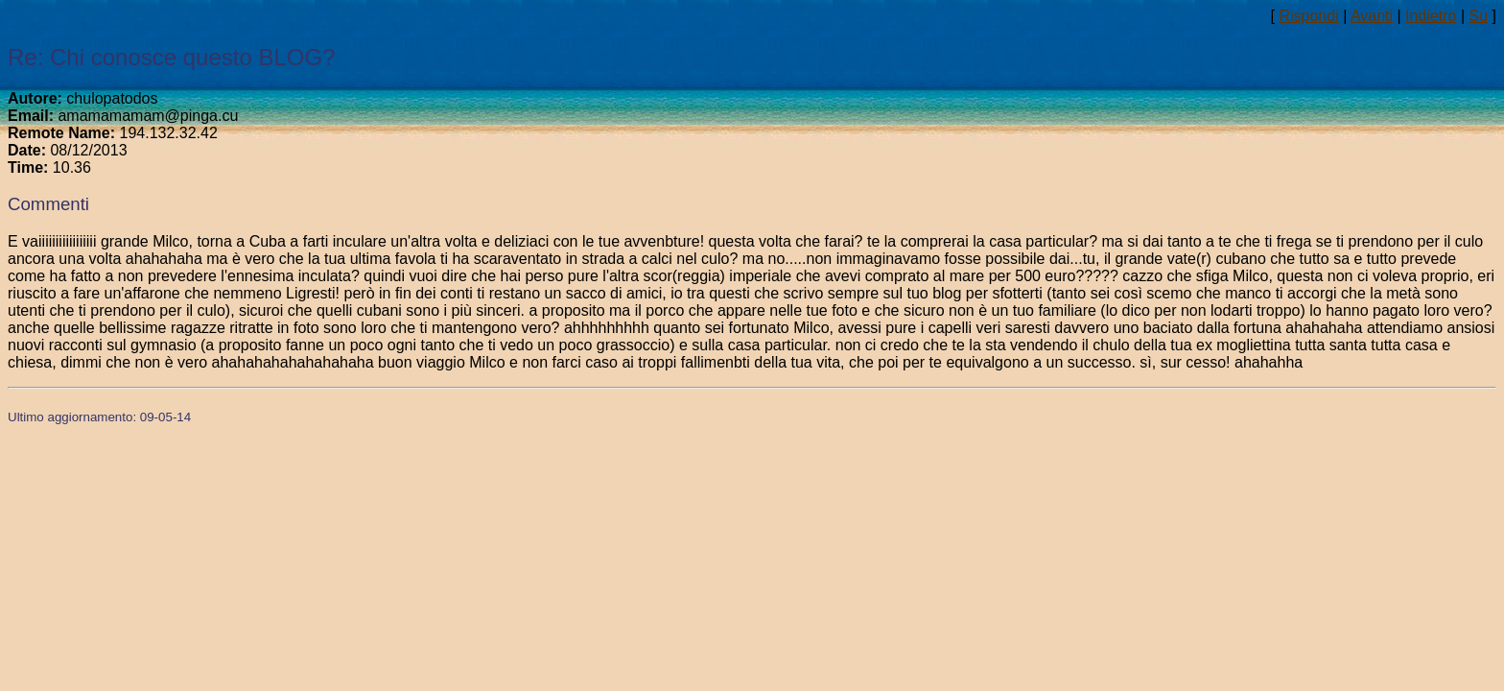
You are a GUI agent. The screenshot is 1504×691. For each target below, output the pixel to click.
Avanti (1372, 16)
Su (1479, 16)
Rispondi (1308, 16)
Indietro (1430, 16)
